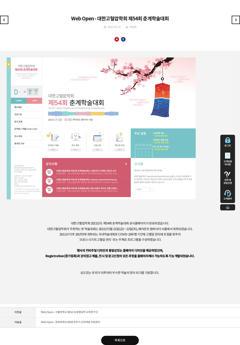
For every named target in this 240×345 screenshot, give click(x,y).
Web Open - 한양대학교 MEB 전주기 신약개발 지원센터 (70, 322)
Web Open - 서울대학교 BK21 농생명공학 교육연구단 (69, 312)
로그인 (227, 142)
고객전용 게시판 (227, 159)
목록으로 (120, 340)
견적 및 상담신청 (227, 178)
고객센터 (227, 195)
